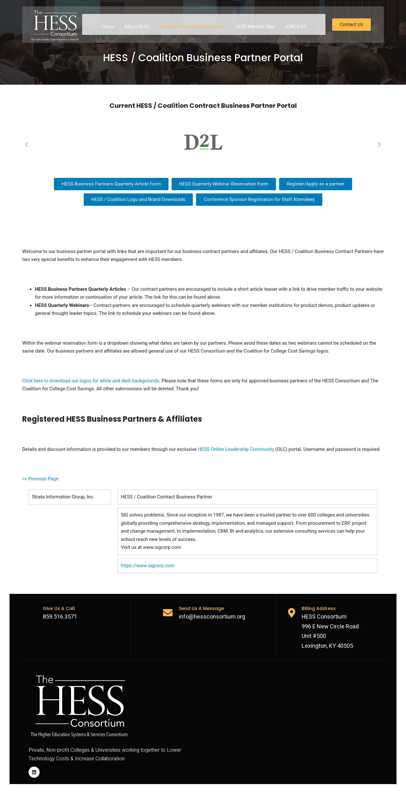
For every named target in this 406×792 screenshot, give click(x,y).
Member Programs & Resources (192, 24)
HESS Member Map (255, 24)
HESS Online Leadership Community (236, 449)
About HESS (137, 24)
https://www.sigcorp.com (147, 565)
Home (108, 24)
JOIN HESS (295, 24)
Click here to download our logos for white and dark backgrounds (90, 381)
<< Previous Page (40, 479)
